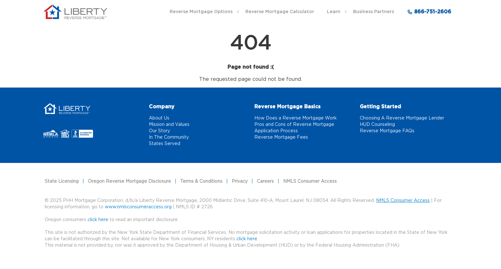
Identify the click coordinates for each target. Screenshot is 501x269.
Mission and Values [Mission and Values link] (169, 124)
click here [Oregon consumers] (98, 220)
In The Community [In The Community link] (169, 137)
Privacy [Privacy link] (240, 181)
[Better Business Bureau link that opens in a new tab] (83, 134)
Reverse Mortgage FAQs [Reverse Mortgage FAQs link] (387, 131)
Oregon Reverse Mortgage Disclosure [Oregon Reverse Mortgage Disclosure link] (129, 181)
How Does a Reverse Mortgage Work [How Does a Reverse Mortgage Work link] (295, 118)
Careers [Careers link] (265, 181)
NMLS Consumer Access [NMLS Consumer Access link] (310, 181)
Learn (333, 12)
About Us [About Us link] (159, 118)
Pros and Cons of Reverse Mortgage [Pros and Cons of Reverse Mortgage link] (294, 124)
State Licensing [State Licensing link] (62, 181)
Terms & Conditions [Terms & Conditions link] (201, 181)
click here (246, 239)
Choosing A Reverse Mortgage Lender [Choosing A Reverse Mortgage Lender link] (402, 118)
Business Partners (373, 12)
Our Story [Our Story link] (159, 131)
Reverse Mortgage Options (201, 12)
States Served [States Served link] (164, 144)
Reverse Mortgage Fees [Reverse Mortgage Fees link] (281, 137)
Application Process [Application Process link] (276, 131)
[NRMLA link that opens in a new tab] (51, 134)
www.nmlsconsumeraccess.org (138, 207)
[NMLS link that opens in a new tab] (66, 134)
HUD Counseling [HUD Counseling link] (377, 124)
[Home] (66, 107)
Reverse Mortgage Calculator (279, 12)
